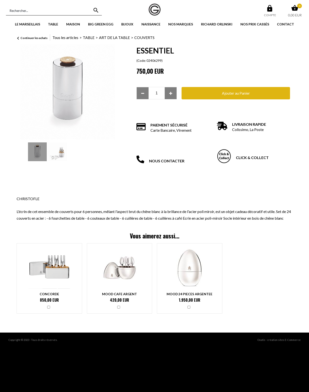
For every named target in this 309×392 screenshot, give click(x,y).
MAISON (73, 24)
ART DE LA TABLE (114, 37)
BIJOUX (127, 24)
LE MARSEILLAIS (27, 24)
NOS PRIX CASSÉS (254, 24)
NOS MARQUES (180, 24)
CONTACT (285, 24)
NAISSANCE (150, 24)
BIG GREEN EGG (100, 24)
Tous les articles (65, 37)
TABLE (53, 24)
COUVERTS (144, 37)
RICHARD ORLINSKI (216, 24)
